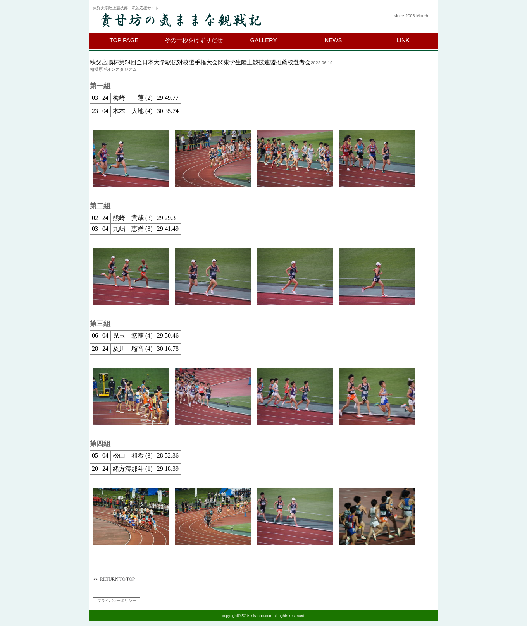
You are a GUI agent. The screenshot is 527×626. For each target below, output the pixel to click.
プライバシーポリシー (116, 601)
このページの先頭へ (114, 579)
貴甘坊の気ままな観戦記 (188, 20)
